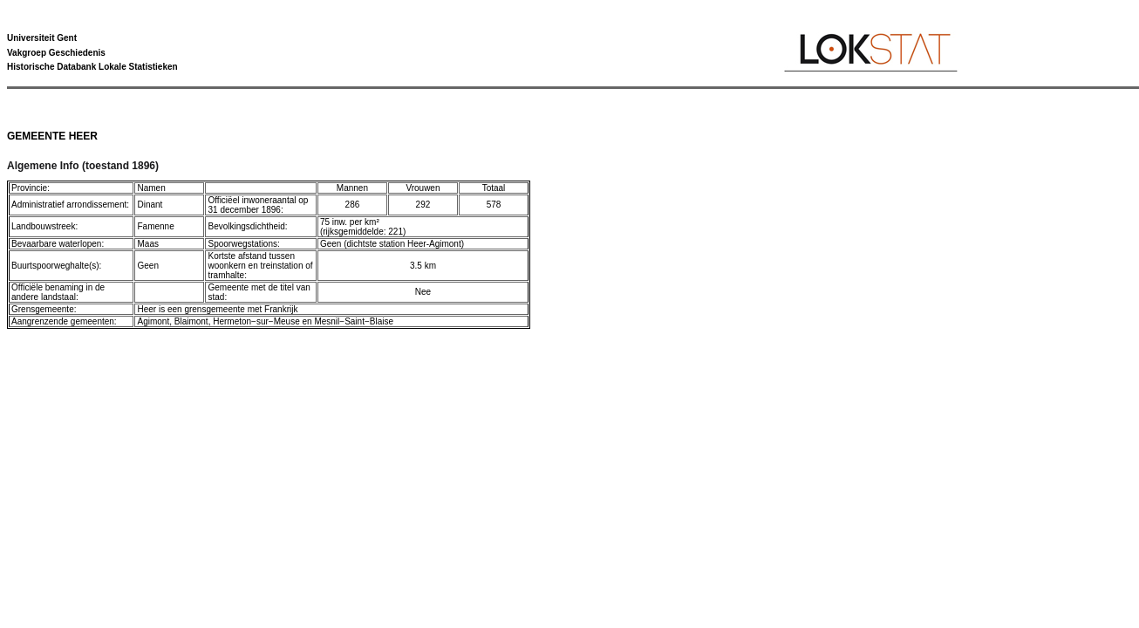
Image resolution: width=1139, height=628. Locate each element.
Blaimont (191, 321)
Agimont (153, 321)
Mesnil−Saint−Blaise (353, 321)
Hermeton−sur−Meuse (256, 321)
